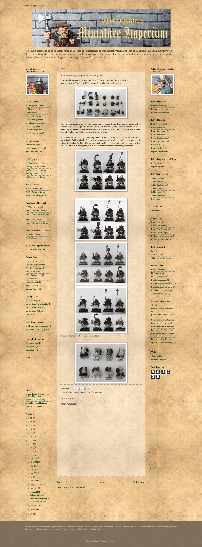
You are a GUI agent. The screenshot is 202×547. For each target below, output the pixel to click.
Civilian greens (31, 113)
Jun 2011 (34, 481)
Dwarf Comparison (158, 270)
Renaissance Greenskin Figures (162, 334)
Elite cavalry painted (33, 272)
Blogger (112, 541)
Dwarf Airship (156, 222)
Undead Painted (32, 289)
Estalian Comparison (159, 276)
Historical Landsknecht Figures (163, 314)
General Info (30, 350)
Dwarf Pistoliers (157, 148)
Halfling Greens (32, 174)
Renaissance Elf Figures (160, 330)
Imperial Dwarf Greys (159, 152)
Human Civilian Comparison (161, 287)
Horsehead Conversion (159, 239)
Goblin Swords (156, 192)
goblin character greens (34, 148)
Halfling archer (157, 163)
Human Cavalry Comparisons (162, 283)
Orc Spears (155, 199)
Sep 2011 (34, 470)
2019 (30, 425)
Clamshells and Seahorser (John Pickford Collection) (37, 395)
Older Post (139, 482)
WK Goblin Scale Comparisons (37, 329)
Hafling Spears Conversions (161, 236)
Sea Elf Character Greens (35, 192)
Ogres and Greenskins (159, 294)
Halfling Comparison (159, 280)
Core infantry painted (34, 265)
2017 (30, 433)
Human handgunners (159, 113)
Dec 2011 (34, 458)
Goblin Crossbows (158, 178)
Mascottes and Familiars (35, 250)
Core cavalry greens (33, 116)
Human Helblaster (158, 106)
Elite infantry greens (33, 130)
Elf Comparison (157, 273)
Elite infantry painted (34, 275)
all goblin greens (32, 145)
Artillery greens (31, 109)
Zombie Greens (31, 238)
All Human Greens (32, 207)
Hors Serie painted (33, 282)
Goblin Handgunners (159, 185)
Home (101, 482)
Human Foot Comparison (160, 290)
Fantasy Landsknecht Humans (162, 309)
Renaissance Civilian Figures (162, 320)
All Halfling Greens (33, 163)
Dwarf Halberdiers (158, 134)
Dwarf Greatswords (158, 131)
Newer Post (63, 482)
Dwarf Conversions (158, 226)
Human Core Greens (33, 220)
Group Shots (156, 211)
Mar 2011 (34, 492)
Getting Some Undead (34, 311)
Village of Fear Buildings (160, 258)
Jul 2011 (34, 477)
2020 (30, 422)
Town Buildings (157, 254)
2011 (30, 455)
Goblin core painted (33, 279)
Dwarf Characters (158, 124)
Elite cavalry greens (33, 126)
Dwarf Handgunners (159, 138)
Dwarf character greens (35, 123)
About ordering (31, 300)
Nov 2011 (34, 462)
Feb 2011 (34, 505)
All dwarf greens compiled (76, 392)
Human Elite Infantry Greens (37, 223)
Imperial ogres (156, 167)
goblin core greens (32, 152)
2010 (30, 514)
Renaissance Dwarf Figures (161, 327)
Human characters (158, 109)
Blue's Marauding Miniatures (36, 403)
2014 (30, 444)
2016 (30, 437)
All (152, 305)
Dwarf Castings (32, 346)
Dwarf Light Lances (158, 141)
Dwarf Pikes (156, 145)
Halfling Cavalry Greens (35, 167)
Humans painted (32, 285)
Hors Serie (30, 314)
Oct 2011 (34, 466)
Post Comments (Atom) (76, 487)
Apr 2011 (34, 488)
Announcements (32, 343)
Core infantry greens (94, 392)
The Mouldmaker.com (34, 406)
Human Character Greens (35, 211)
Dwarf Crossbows (158, 128)
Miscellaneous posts (158, 360)
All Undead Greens (33, 235)
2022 (30, 418)
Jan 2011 (34, 509)
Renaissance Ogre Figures (161, 339)
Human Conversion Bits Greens (37, 214)
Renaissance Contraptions (161, 323)
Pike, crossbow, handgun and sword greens (39, 500)
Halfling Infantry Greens (35, 177)
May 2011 (35, 484)
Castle (153, 251)
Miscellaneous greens (34, 133)
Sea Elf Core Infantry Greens (36, 196)
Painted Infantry (36, 495)
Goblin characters (158, 196)
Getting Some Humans (34, 307)
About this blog (157, 356)
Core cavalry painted (33, 261)
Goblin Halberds (157, 182)
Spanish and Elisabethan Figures (163, 343)
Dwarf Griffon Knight (159, 233)
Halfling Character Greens (36, 170)
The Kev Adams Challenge (35, 399)
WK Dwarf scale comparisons (37, 326)
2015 (30, 440)
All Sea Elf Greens (32, 189)
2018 (30, 429)
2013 (30, 448)
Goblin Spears (156, 189)
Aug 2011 (34, 473)
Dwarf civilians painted (35, 268)
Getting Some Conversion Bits (37, 304)
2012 (30, 452)
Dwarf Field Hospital (159, 229)
